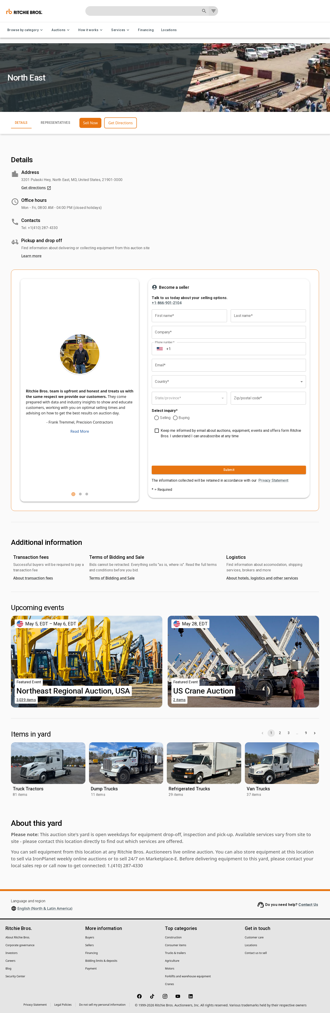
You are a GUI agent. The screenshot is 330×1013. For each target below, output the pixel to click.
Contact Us (308, 904)
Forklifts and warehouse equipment (188, 976)
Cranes (169, 984)
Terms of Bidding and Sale (112, 578)
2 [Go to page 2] (280, 733)
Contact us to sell (256, 953)
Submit (229, 470)
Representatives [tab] (55, 122)
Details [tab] (21, 122)
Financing (146, 30)
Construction (173, 937)
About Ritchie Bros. (17, 937)
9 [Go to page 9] (306, 733)
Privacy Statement (273, 480)
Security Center (15, 976)
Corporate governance (19, 945)
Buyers (89, 937)
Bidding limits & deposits (101, 961)
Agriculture (172, 961)
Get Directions (120, 122)
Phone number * (165, 342)
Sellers (89, 945)
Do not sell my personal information (102, 1005)
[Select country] (160, 349)
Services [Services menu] (121, 30)
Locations (169, 30)
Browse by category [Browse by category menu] (25, 30)
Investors (11, 953)
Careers (10, 961)
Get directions (36, 187)
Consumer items (175, 945)
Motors (169, 968)
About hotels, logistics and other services (262, 578)
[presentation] (180, 451)
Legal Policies (62, 1005)
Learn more (31, 255)
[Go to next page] (314, 733)
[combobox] (229, 381)
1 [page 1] (271, 733)
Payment (91, 968)
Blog (8, 968)
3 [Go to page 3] (288, 733)
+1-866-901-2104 (166, 303)
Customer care (254, 937)
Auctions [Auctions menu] (61, 30)
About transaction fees (33, 578)
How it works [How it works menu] (91, 30)
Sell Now (90, 122)
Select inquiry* (164, 410)
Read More (79, 431)
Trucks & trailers (175, 953)
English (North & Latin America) (44, 908)
